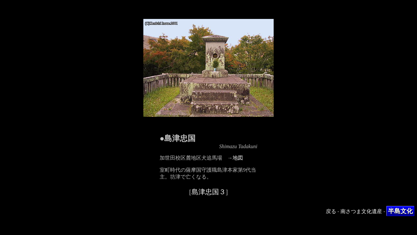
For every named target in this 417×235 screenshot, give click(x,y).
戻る (331, 211)
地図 (238, 158)
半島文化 (400, 211)
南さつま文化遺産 (361, 211)
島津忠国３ (209, 192)
